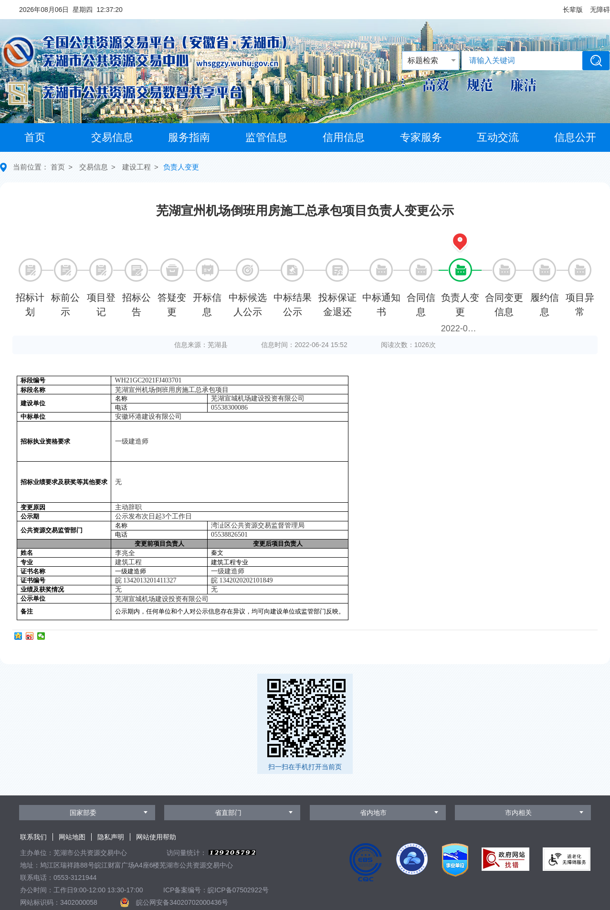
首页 (34, 137)
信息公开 (575, 137)
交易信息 (112, 137)
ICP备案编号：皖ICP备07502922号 (216, 890)
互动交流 (498, 137)
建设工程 (136, 167)
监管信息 (266, 137)
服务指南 (189, 137)
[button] (573, 9)
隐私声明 (110, 837)
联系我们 (33, 837)
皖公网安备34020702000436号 (182, 902)
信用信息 (344, 137)
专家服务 (421, 137)
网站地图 (72, 837)
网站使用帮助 (156, 837)
